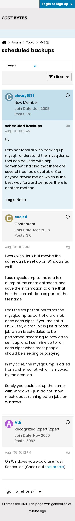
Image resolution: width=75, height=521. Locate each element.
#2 (67, 247)
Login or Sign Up (57, 4)
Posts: (20, 114)
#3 (67, 453)
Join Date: (23, 108)
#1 (68, 126)
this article (54, 466)
